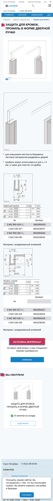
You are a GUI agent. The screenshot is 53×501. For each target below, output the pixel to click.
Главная (9, 15)
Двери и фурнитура (22, 20)
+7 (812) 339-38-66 (25, 11)
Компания (37, 15)
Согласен (26, 495)
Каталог (22, 15)
